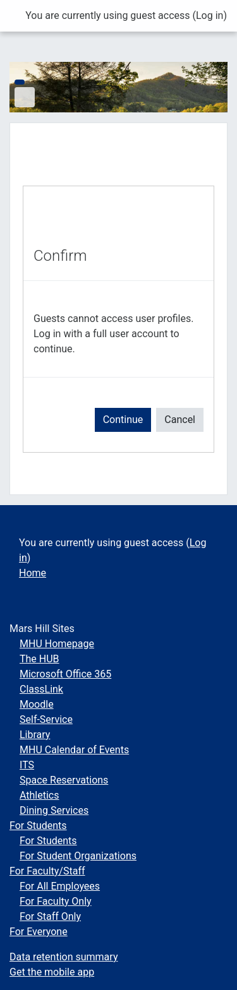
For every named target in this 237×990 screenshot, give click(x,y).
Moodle (37, 704)
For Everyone (38, 932)
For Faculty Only (56, 901)
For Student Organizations (78, 856)
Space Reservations (64, 780)
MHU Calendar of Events (74, 750)
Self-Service (46, 719)
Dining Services (54, 810)
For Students (38, 826)
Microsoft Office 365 (65, 674)
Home (32, 573)
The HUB (39, 659)
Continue (123, 420)
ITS (27, 765)
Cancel (179, 420)
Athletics (39, 795)
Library (35, 735)
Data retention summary (63, 957)
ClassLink (41, 689)
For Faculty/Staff (47, 871)
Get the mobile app (51, 972)
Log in (209, 15)
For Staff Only (50, 916)
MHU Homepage (57, 644)
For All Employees (60, 886)
